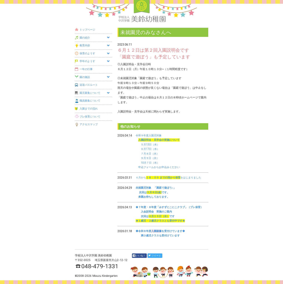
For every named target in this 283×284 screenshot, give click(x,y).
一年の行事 (84, 69)
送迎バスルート (86, 85)
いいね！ (139, 255)
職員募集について (87, 100)
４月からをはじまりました (168, 177)
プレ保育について (87, 116)
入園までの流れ (86, 108)
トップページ (85, 29)
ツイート (154, 255)
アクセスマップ (86, 124)
